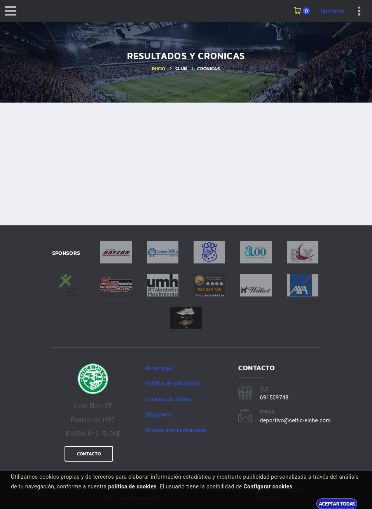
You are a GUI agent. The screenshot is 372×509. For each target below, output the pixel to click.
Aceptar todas (337, 503)
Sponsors (333, 11)
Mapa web (158, 414)
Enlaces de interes (168, 399)
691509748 (274, 397)
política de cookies (132, 486)
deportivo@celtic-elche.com (295, 420)
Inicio (158, 68)
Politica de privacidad (172, 383)
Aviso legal (159, 368)
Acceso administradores (176, 430)
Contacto (89, 453)
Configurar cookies (267, 486)
